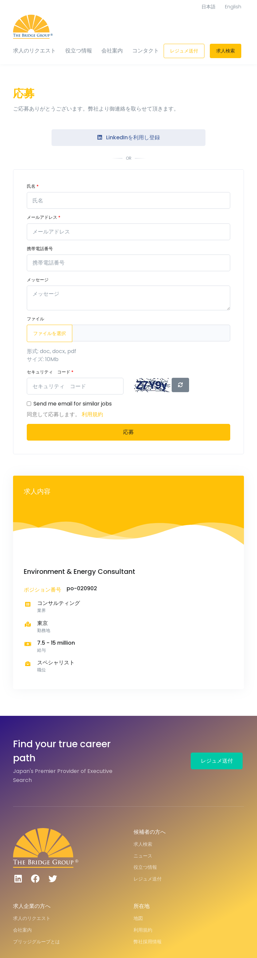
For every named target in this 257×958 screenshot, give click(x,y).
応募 (128, 432)
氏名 (32, 186)
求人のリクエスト (34, 50)
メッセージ (38, 280)
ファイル (35, 319)
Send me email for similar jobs (72, 404)
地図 (138, 918)
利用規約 (92, 414)
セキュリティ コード (50, 372)
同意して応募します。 (54, 414)
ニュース (143, 855)
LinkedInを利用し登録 (128, 137)
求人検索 (225, 50)
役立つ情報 (78, 50)
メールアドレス (43, 217)
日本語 (208, 6)
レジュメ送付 (184, 50)
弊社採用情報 (148, 941)
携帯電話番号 (40, 249)
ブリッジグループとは (36, 941)
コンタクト (145, 50)
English (233, 6)
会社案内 (112, 50)
